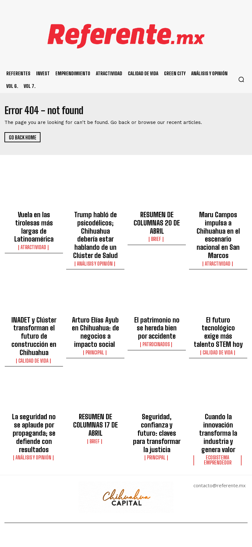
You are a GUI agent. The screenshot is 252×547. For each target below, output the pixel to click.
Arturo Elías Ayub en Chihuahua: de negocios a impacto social (95, 303)
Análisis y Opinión (95, 243)
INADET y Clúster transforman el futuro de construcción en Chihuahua (34, 306)
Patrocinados (156, 315)
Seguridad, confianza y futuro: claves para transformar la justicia (156, 381)
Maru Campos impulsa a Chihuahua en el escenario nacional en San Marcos (218, 222)
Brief (156, 226)
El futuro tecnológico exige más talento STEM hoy (218, 303)
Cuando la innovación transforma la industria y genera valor (218, 381)
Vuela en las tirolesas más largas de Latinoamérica (33, 219)
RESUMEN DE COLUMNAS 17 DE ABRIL (95, 378)
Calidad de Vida (34, 321)
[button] (241, 79)
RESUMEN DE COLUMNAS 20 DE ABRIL (157, 216)
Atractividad (34, 231)
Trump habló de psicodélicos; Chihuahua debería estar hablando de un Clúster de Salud (95, 225)
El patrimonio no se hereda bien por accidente (156, 303)
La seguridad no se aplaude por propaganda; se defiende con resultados (34, 387)
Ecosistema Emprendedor (218, 396)
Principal (95, 315)
